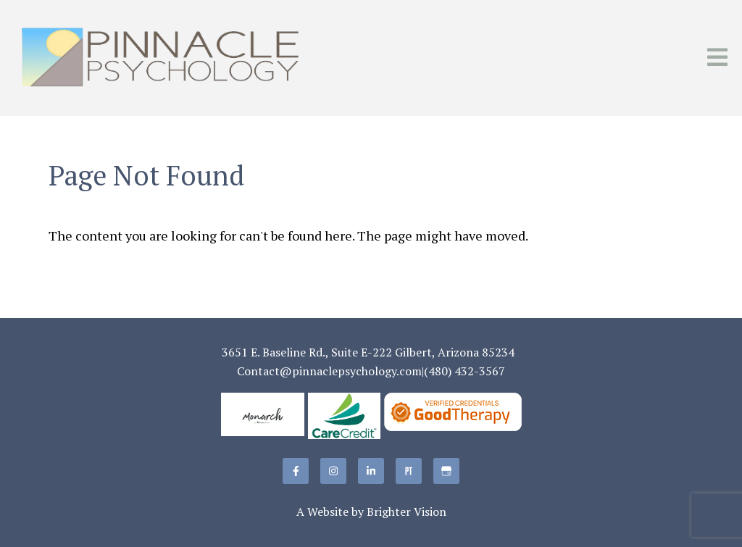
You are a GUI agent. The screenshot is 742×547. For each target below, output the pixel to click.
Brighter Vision (406, 511)
